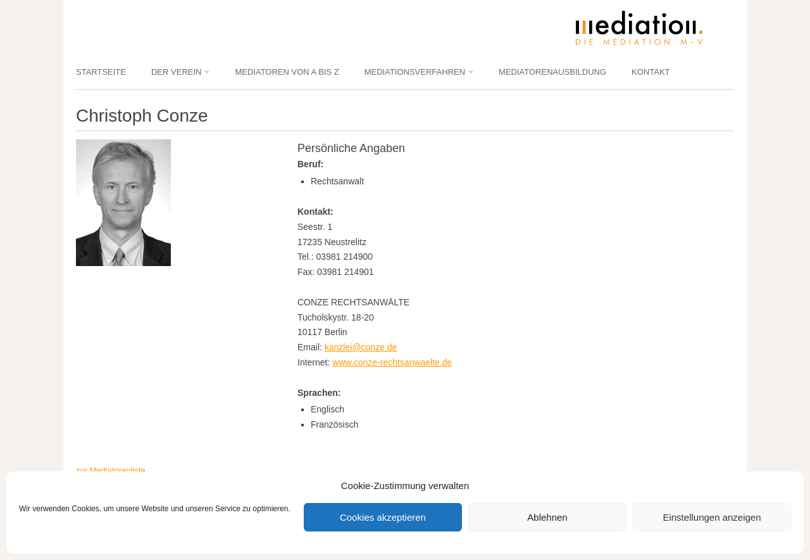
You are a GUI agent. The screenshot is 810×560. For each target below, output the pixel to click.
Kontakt (651, 72)
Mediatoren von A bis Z (287, 72)
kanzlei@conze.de (361, 347)
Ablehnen (547, 517)
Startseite (101, 72)
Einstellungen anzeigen (712, 517)
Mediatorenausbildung (552, 72)
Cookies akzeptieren (383, 517)
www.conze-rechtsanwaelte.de (392, 362)
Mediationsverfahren (414, 72)
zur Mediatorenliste (111, 470)
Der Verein (176, 72)
